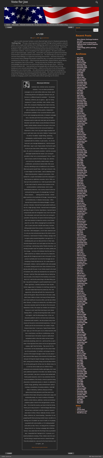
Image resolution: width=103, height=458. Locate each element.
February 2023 (81, 115)
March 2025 (80, 77)
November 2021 (82, 138)
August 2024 (81, 89)
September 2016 (82, 228)
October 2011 (81, 262)
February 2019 (81, 187)
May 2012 (80, 251)
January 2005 (81, 390)
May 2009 (80, 309)
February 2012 (81, 255)
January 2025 (81, 80)
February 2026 (81, 63)
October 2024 (81, 85)
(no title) (80, 41)
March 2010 (80, 293)
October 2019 (81, 174)
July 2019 (80, 179)
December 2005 (82, 372)
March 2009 (80, 313)
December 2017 (82, 208)
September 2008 (82, 323)
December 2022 (82, 118)
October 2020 (81, 154)
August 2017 (81, 215)
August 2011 (81, 265)
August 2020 (81, 157)
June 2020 (80, 161)
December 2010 (82, 278)
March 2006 (80, 367)
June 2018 (80, 200)
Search (78, 28)
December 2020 (82, 151)
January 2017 (81, 223)
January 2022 (81, 136)
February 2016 (81, 236)
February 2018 (81, 205)
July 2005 (80, 380)
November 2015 (82, 239)
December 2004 (82, 391)
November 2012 (82, 242)
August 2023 (81, 107)
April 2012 (80, 252)
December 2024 (82, 82)
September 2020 (82, 156)
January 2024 (81, 100)
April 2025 (80, 76)
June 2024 (80, 92)
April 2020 (80, 164)
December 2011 (82, 259)
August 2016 (81, 229)
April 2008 (80, 331)
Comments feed (82, 411)
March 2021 (80, 148)
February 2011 (81, 275)
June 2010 (80, 288)
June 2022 (80, 128)
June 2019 (80, 180)
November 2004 (82, 393)
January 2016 (81, 238)
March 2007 (80, 352)
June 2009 (80, 308)
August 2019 (81, 177)
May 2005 (80, 383)
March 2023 (80, 113)
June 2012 (80, 249)
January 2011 (81, 277)
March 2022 (80, 133)
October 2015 (81, 241)
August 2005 (81, 378)
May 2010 (80, 290)
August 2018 (81, 197)
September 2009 (82, 303)
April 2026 (80, 59)
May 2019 (80, 182)
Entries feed (81, 409)
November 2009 (82, 300)
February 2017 (81, 221)
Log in (79, 408)
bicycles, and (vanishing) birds (86, 43)
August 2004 (81, 398)
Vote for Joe (8, 456)
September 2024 (82, 87)
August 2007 (81, 344)
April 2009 (80, 311)
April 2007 (80, 350)
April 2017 (80, 218)
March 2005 (80, 386)
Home (8, 25)
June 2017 (80, 216)
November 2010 (82, 280)
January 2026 (81, 64)
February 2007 (81, 354)
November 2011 (82, 260)
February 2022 (81, 134)
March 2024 (80, 97)
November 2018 (82, 192)
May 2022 (80, 130)
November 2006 (82, 359)
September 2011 (82, 264)
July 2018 (80, 198)
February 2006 (81, 368)
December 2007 (82, 337)
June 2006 (80, 362)
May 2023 (80, 112)
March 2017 (80, 220)
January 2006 (81, 370)
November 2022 (82, 120)
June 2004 (80, 401)
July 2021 (80, 144)
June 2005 (80, 381)
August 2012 (81, 246)
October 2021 (81, 139)
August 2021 (81, 143)
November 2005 (82, 373)
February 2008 (81, 334)
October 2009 (81, 301)
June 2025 (80, 72)
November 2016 (82, 224)
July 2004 (80, 399)
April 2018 (80, 201)
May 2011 (80, 270)
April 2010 (80, 291)
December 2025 (82, 66)
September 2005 (82, 376)
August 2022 (81, 125)
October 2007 (81, 340)
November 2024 (82, 84)
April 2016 (80, 234)
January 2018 (81, 206)
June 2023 (80, 110)
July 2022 (80, 126)
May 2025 (80, 74)
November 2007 (82, 339)
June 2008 (80, 327)
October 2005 (81, 375)
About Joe (15, 25)
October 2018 (81, 193)
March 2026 (80, 61)
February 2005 (81, 388)
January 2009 (81, 316)
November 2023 (82, 103)
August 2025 (81, 71)
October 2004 (81, 394)
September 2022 (82, 123)
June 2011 (80, 269)
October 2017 (81, 211)
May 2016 (80, 233)
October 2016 (81, 226)
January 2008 (81, 336)
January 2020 (81, 169)
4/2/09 (70, 27)
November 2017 (82, 210)
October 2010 (81, 282)
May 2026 (80, 58)
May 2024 (80, 94)
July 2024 (80, 90)
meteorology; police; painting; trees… (86, 48)
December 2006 (82, 357)
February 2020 (81, 167)
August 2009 (81, 305)
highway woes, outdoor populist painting (87, 45)
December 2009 (82, 298)
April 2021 (80, 146)
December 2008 (82, 318)
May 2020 (80, 162)
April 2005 (80, 385)
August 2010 (81, 285)
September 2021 (82, 141)
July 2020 (80, 159)
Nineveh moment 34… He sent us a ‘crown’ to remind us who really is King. (44, 25)
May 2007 (80, 349)
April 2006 (80, 365)
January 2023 (81, 116)
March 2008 (80, 332)
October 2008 (81, 321)
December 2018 (82, 190)
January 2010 (81, 296)
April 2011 (80, 272)
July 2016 (80, 231)
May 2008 (80, 329)
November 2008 (82, 319)
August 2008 (81, 324)
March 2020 (80, 166)
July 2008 (80, 326)
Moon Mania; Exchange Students (87, 39)
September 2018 (82, 195)
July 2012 (80, 247)
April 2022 (80, 131)
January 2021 (81, 149)
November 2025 (82, 67)
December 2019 (82, 170)
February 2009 (81, 314)
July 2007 (80, 345)
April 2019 (80, 184)
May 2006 (80, 363)
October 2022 (81, 121)
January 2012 (81, 257)
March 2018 (80, 203)
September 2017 (82, 213)
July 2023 (80, 108)
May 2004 (80, 403)
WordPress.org (81, 413)
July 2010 (80, 287)
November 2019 (82, 172)
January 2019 (81, 188)
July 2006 (80, 360)
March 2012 (80, 254)
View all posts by (40, 447)
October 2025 (81, 69)
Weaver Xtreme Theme (96, 456)
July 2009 (80, 306)
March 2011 (80, 273)
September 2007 (82, 342)
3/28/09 (8, 27)
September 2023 (82, 105)
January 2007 (81, 355)
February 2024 (81, 99)
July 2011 (80, 267)
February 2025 (81, 79)
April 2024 (80, 95)
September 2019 (82, 175)
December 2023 (82, 102)
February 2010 (81, 295)
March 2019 (80, 185)
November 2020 (82, 152)
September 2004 (82, 396)
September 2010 (82, 283)
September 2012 (82, 244)
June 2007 (80, 347)
